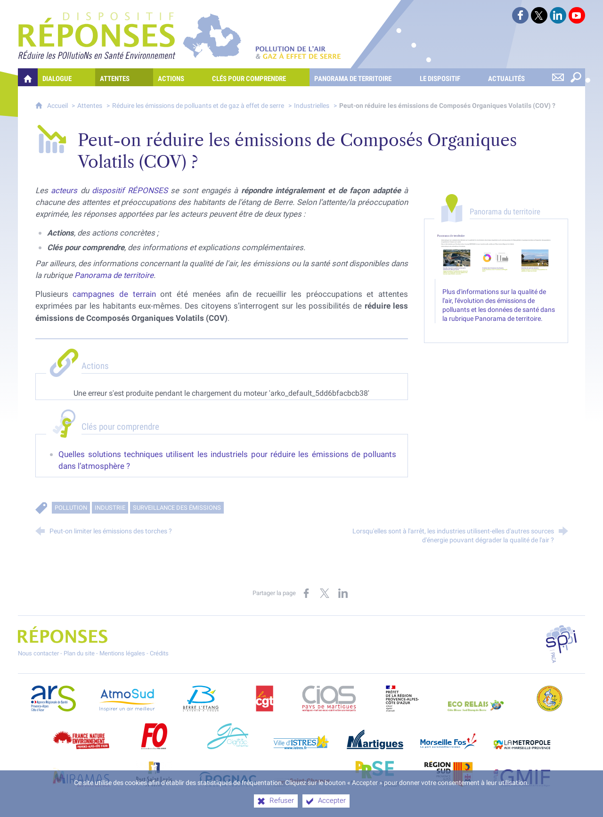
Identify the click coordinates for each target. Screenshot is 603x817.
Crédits (159, 653)
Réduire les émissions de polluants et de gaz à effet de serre (198, 106)
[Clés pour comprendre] (258, 77)
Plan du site (79, 653)
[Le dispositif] (449, 77)
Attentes (89, 106)
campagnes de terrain (114, 294)
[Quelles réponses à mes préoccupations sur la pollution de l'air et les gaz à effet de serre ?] (28, 77)
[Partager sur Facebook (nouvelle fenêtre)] (306, 593)
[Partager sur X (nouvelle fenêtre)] (325, 593)
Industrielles (311, 106)
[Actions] (180, 77)
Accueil (58, 106)
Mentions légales (122, 653)
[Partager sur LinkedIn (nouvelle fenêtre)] (343, 593)
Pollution (71, 507)
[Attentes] (124, 77)
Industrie (110, 507)
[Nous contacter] (558, 77)
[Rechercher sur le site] (576, 77)
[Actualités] (515, 77)
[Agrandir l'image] (496, 256)
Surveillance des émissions (177, 507)
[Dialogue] (66, 77)
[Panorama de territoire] (362, 77)
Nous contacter (38, 653)
